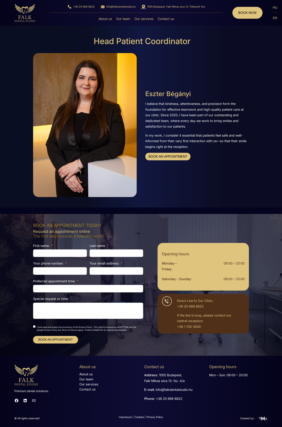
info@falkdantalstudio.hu (121, 6)
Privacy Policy (85, 327)
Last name (97, 246)
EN (275, 18)
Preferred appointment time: (54, 281)
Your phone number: (48, 263)
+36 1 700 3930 (189, 327)
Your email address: (104, 263)
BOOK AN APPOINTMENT (168, 156)
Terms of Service (70, 330)
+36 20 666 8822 (84, 6)
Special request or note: (51, 299)
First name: (41, 246)
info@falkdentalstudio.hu (174, 390)
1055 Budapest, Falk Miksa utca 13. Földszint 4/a (176, 6)
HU (275, 7)
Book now (247, 13)
